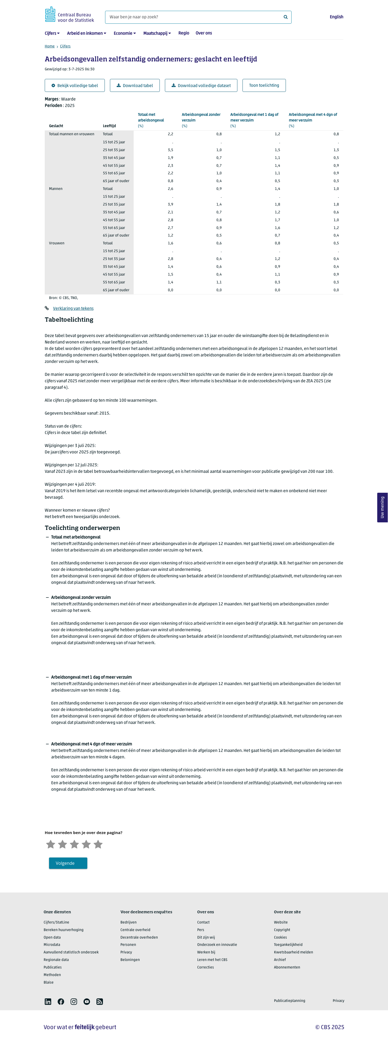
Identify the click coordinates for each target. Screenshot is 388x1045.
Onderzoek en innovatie (217, 945)
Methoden (52, 975)
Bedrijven (128, 922)
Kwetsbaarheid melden (293, 952)
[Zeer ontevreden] (51, 843)
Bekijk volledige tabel (74, 86)
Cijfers (50, 34)
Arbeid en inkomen (85, 34)
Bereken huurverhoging (64, 930)
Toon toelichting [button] (264, 86)
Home (50, 46)
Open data (52, 937)
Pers (200, 930)
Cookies (280, 937)
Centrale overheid (135, 930)
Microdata (52, 945)
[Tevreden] (86, 843)
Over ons (204, 33)
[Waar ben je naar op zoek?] (198, 17)
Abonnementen (287, 967)
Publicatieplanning (289, 1001)
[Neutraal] (74, 843)
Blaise (49, 982)
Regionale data (56, 960)
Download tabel (135, 86)
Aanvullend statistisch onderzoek (71, 952)
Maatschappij (155, 34)
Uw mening (382, 507)
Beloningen (130, 960)
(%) (155, 120)
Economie (123, 34)
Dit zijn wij (206, 937)
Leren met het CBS (212, 960)
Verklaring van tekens (73, 309)
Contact (203, 922)
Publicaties (53, 967)
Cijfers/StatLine (56, 922)
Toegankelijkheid (288, 945)
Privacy (126, 952)
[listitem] (48, 1001)
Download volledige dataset (201, 86)
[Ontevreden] (62, 843)
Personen (128, 945)
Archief (280, 960)
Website (281, 922)
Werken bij (206, 952)
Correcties (205, 967)
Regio (183, 33)
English (336, 17)
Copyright (282, 930)
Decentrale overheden (139, 937)
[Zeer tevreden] (98, 843)
